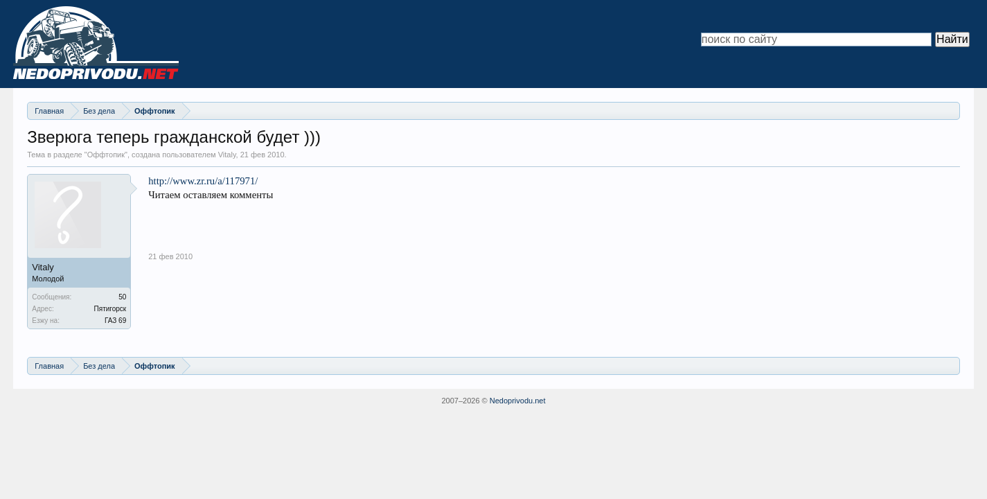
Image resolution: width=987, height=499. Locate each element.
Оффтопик (106, 154)
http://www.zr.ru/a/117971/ (203, 180)
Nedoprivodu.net (518, 400)
